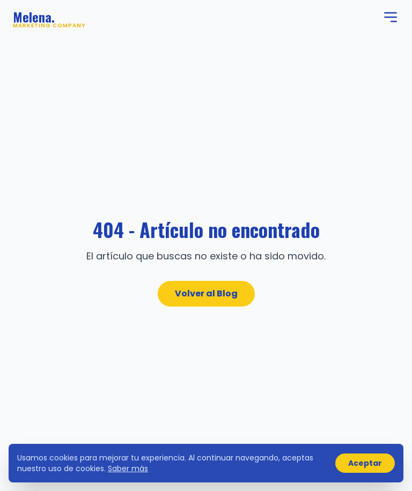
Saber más (128, 468)
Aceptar (365, 463)
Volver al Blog (206, 293)
